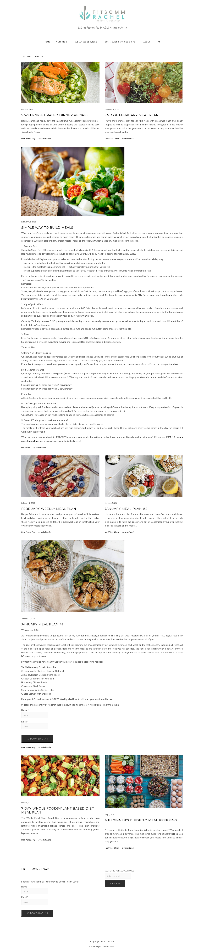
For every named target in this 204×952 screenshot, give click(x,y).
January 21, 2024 (111, 503)
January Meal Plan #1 (42, 624)
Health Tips (25, 447)
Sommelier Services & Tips (121, 42)
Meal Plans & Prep (28, 138)
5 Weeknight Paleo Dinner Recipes (55, 115)
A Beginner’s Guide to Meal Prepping (141, 820)
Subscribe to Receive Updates (119, 871)
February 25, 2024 (28, 222)
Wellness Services (87, 42)
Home (47, 42)
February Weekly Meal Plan (48, 509)
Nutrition (62, 42)
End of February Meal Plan (132, 115)
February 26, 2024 (112, 109)
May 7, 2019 (109, 814)
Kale (111, 941)
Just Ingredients (163, 295)
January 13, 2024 (28, 618)
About (148, 42)
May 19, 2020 (26, 802)
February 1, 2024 (28, 503)
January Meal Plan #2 (126, 509)
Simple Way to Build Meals (47, 228)
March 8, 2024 (27, 109)
